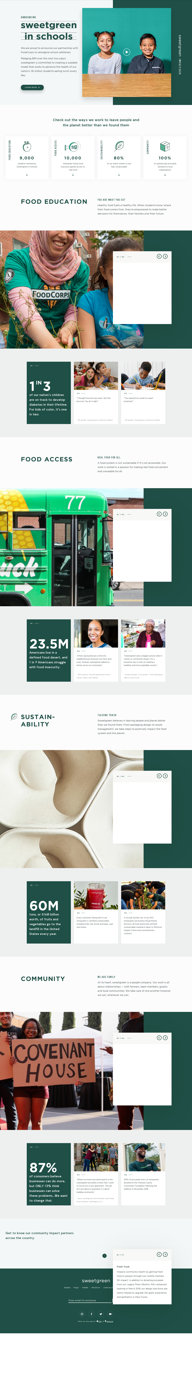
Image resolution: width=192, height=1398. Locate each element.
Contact (108, 1352)
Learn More (32, 87)
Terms (85, 1352)
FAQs (76, 1352)
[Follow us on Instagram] (82, 1378)
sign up (118, 1365)
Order (67, 1352)
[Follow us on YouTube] (110, 1378)
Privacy (96, 1352)
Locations (122, 1352)
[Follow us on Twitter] (101, 1378)
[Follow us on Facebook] (91, 1378)
